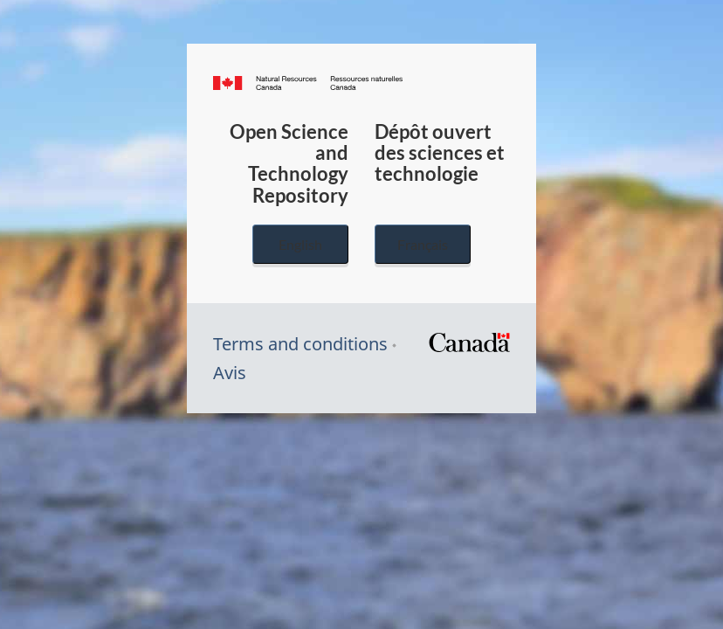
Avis (229, 372)
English (300, 244)
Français (422, 244)
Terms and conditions (300, 344)
